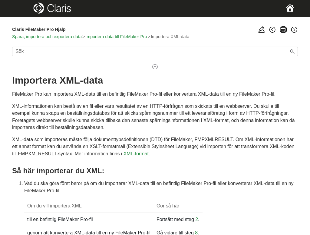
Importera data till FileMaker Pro (116, 36)
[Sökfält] (155, 51)
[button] (292, 51)
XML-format (136, 153)
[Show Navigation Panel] (26, 8)
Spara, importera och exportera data (47, 36)
